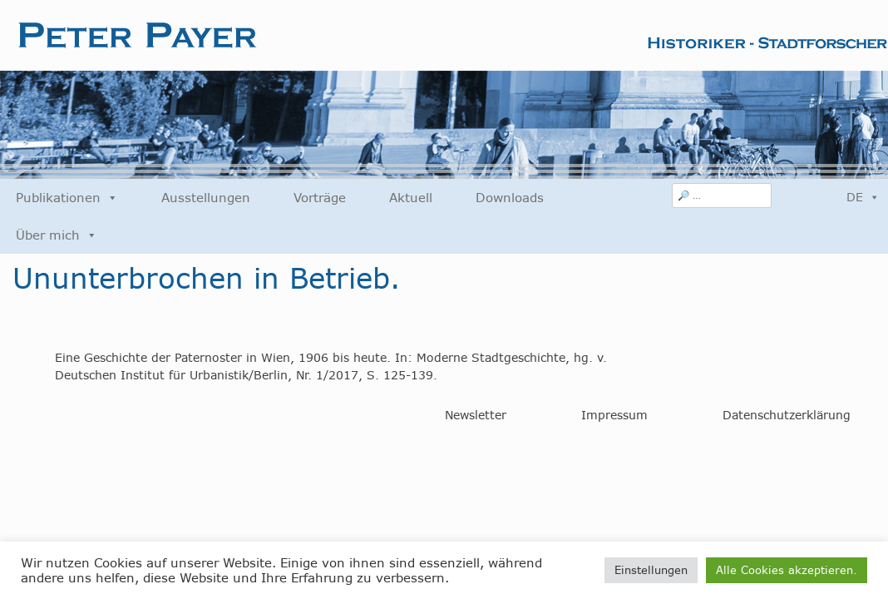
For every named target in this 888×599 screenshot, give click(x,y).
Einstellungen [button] (651, 569)
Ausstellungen (205, 197)
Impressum (614, 415)
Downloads (510, 197)
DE (863, 197)
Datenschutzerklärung (787, 415)
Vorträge (320, 197)
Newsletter (475, 415)
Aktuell (410, 197)
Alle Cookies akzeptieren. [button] (786, 569)
